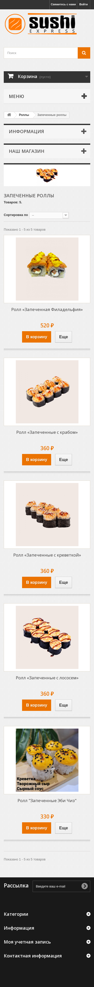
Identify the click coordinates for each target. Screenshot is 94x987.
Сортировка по (16, 215)
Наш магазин (26, 151)
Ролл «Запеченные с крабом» (47, 432)
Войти (83, 4)
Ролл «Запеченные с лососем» (47, 678)
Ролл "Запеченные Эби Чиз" (47, 800)
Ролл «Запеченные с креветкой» (47, 555)
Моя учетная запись (27, 942)
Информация (26, 131)
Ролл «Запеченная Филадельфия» (47, 309)
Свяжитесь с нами (63, 4)
